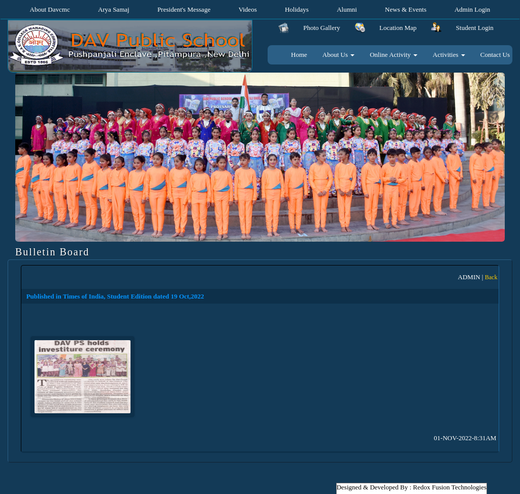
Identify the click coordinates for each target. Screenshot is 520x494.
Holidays (297, 9)
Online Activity (393, 54)
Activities (449, 54)
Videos (248, 9)
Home (299, 54)
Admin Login (472, 9)
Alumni (347, 9)
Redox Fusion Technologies (449, 487)
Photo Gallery (321, 27)
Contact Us (495, 54)
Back (491, 277)
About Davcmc (50, 9)
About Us (338, 54)
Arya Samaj (113, 9)
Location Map (397, 27)
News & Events (406, 9)
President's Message (184, 9)
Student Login (475, 27)
